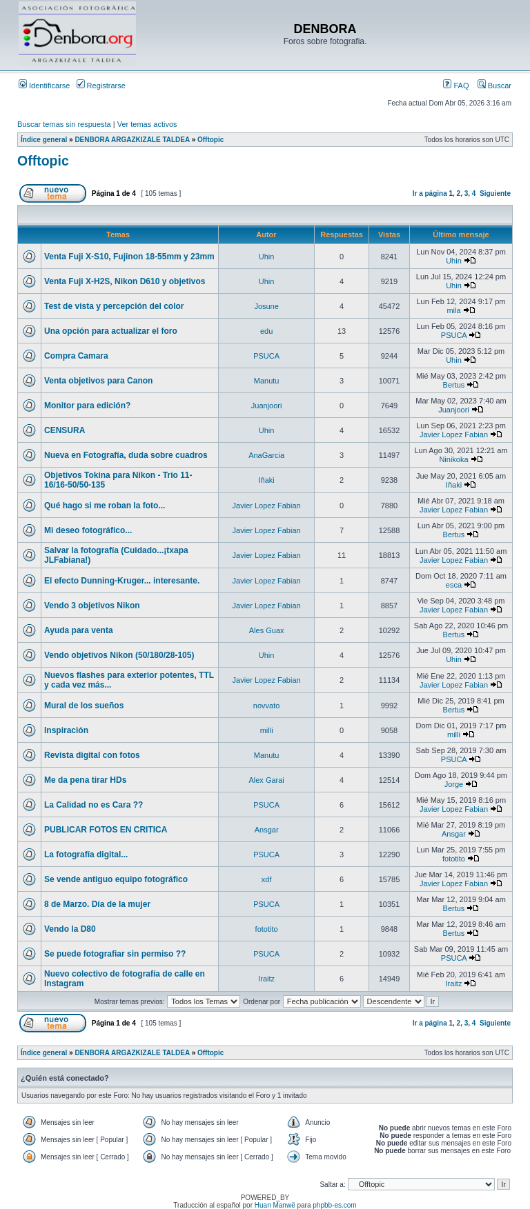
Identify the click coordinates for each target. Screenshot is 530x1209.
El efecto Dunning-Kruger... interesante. (121, 581)
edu (266, 331)
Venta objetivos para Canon (98, 381)
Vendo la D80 (70, 929)
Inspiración (66, 730)
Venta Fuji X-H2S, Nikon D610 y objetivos (124, 281)
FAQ (456, 85)
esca (454, 585)
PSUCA (454, 335)
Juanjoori (266, 405)
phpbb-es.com (334, 1205)
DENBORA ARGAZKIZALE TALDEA (132, 139)
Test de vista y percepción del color (114, 306)
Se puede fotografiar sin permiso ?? (115, 954)
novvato (266, 705)
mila (453, 310)
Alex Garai (266, 780)
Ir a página (430, 193)
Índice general (44, 139)
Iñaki (267, 480)
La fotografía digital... (86, 854)
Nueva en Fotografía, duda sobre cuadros (126, 455)
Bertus (454, 385)
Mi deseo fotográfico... (88, 530)
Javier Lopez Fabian (454, 434)
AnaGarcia (266, 455)
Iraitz (266, 979)
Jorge (454, 784)
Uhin (267, 256)
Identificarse (44, 85)
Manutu (266, 381)
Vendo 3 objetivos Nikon (92, 605)
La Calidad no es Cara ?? (93, 805)
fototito (453, 859)
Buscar (494, 85)
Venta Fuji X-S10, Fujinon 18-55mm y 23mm (129, 256)
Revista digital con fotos (92, 755)
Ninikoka (453, 459)
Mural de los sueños (84, 705)
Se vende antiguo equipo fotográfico (116, 879)
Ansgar (267, 830)
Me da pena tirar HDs (85, 780)
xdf (267, 879)
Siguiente (495, 193)
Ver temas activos (147, 124)
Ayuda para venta (78, 630)
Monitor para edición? (87, 405)
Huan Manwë (275, 1205)
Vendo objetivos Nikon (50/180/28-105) (119, 655)
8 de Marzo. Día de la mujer (97, 904)
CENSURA (64, 430)
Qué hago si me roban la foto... (104, 505)
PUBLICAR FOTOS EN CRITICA (105, 830)
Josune (266, 306)
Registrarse (101, 85)
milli (266, 730)
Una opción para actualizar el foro (110, 331)
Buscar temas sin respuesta (64, 124)
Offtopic (210, 139)
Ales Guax (266, 630)
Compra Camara (76, 356)
